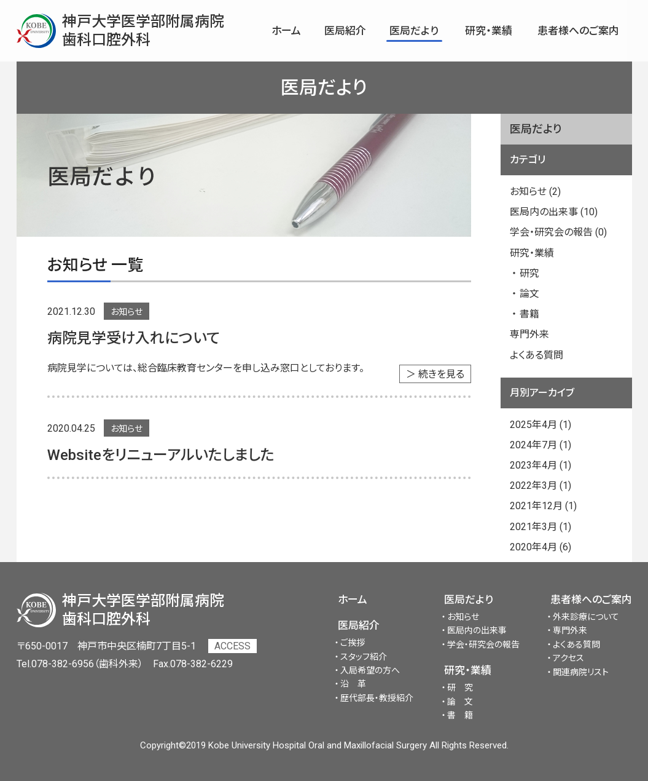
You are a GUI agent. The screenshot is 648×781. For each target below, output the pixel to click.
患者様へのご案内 (591, 599)
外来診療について (586, 617)
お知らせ (126, 312)
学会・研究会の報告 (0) (558, 232)
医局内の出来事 (477, 630)
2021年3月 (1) (540, 527)
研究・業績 (532, 253)
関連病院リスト (581, 672)
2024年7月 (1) (540, 445)
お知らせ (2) (535, 191)
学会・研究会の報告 (483, 644)
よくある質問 (536, 355)
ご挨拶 (352, 643)
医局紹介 (359, 625)
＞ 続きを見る (435, 374)
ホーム (352, 599)
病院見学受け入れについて (133, 338)
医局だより (468, 599)
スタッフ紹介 (363, 657)
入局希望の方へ (370, 670)
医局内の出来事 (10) (554, 212)
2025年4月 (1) (540, 424)
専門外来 (529, 334)
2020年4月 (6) (540, 547)
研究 (529, 273)
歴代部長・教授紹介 (376, 698)
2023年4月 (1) (540, 465)
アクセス (568, 658)
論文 (529, 293)
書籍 (529, 314)
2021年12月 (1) (543, 506)
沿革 (357, 684)
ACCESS (232, 646)
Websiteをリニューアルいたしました (161, 455)
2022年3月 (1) (540, 485)
